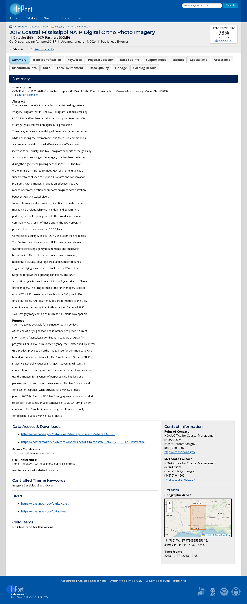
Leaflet (206, 535)
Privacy (138, 580)
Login (14, 18)
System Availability (120, 580)
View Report (226, 40)
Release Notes (98, 580)
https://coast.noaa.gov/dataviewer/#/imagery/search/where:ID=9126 (68, 434)
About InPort (68, 580)
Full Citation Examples (25, 94)
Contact (82, 580)
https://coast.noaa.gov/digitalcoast (45, 503)
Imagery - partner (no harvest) (71, 26)
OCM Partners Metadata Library (31, 26)
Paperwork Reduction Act (172, 580)
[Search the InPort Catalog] (202, 5)
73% (224, 32)
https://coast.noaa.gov (179, 452)
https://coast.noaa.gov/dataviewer (44, 511)
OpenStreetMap (223, 535)
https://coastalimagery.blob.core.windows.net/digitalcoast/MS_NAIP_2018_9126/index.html (83, 442)
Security (150, 580)
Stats (65, 18)
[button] (169, 503)
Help (80, 18)
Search (49, 18)
